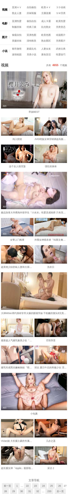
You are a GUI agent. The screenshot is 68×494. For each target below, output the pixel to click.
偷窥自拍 (16, 35)
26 (59, 485)
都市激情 (16, 48)
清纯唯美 (31, 40)
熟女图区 (46, 40)
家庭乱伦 (31, 48)
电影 (4, 23)
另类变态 (60, 27)
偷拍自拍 (31, 21)
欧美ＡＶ (46, 7)
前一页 (7, 485)
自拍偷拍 (31, 7)
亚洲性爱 (16, 21)
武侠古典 (60, 48)
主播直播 (46, 13)
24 (43, 485)
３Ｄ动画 (60, 7)
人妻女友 (46, 48)
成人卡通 (46, 21)
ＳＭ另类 (60, 13)
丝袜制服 (31, 13)
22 (27, 485)
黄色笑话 (46, 54)
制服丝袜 (16, 27)
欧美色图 (46, 35)
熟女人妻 (16, 13)
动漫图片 (60, 35)
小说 (4, 51)
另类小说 (31, 54)
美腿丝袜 (16, 40)
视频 (4, 9)
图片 (4, 37)
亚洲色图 (31, 35)
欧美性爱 (60, 21)
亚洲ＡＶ (16, 7)
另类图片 (60, 40)
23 (35, 485)
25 (51, 485)
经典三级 (31, 27)
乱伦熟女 (46, 27)
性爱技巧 (60, 54)
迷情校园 (16, 54)
